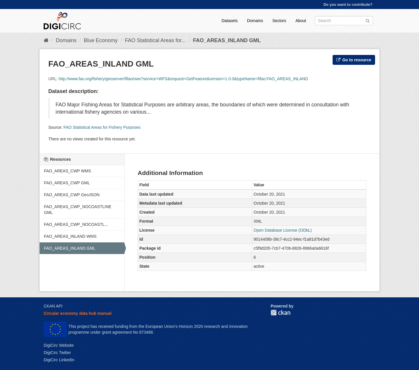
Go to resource (353, 60)
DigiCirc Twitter (57, 352)
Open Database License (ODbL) (283, 230)
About (300, 20)
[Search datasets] (344, 20)
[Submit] (367, 20)
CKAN (280, 313)
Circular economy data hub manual (77, 313)
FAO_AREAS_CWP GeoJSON (72, 194)
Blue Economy (101, 40)
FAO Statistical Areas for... (155, 40)
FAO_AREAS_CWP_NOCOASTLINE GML (77, 209)
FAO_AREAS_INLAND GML (227, 40)
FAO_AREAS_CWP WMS (67, 171)
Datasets (229, 20)
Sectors (279, 20)
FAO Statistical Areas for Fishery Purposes (102, 127)
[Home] (46, 40)
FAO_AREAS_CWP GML (67, 182)
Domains (255, 20)
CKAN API (53, 306)
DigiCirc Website (59, 345)
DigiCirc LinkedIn (59, 360)
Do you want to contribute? (348, 4)
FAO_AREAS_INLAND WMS (70, 236)
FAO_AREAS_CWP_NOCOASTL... (76, 224)
